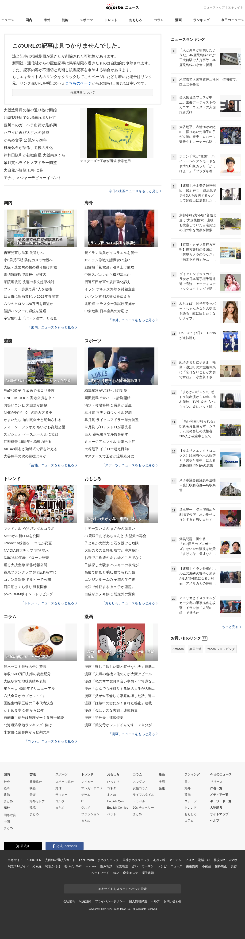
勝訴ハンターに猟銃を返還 (25, 311)
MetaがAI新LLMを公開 (22, 536)
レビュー (87, 781)
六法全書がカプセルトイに (25, 696)
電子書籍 (148, 873)
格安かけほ (52, 866)
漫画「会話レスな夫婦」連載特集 (111, 710)
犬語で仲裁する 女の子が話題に (109, 587)
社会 (7, 781)
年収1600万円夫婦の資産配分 (27, 674)
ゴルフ (60, 801)
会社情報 (69, 901)
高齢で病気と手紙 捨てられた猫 (109, 572)
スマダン (139, 781)
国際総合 (10, 815)
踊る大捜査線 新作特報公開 (25, 565)
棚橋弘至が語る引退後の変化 (28, 148)
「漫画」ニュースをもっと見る (133, 734)
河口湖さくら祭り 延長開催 (25, 587)
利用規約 (85, 901)
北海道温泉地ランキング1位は (28, 725)
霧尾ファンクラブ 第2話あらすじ (30, 572)
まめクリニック (108, 860)
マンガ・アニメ (92, 788)
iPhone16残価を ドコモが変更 (28, 543)
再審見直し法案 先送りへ (24, 253)
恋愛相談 (122, 866)
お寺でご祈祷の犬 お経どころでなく (113, 558)
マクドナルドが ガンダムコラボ (29, 528)
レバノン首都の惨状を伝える (107, 296)
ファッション (90, 814)
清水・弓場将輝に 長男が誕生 (108, 405)
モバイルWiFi (73, 866)
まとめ (8, 801)
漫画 (178, 20)
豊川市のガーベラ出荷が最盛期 (30, 125)
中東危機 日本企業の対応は (106, 311)
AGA (116, 873)
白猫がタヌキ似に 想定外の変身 (109, 594)
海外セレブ (37, 801)
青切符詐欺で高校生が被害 (25, 275)
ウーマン (148, 866)
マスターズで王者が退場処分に (109, 456)
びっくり (113, 781)
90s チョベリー (143, 807)
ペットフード (100, 873)
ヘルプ (214, 820)
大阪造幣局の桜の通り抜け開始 (30, 110)
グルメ (85, 807)
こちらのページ (78, 83)
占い (135, 866)
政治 (7, 794)
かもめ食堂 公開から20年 (25, 140)
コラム (159, 20)
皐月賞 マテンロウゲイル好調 (108, 412)
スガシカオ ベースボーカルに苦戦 (31, 434)
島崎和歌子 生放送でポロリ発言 (29, 391)
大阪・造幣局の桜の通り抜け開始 (30, 267)
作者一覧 (216, 788)
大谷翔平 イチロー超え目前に (108, 449)
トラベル (139, 801)
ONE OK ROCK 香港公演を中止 (29, 398)
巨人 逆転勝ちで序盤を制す (106, 434)
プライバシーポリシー (110, 901)
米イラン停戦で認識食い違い (107, 260)
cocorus (91, 866)
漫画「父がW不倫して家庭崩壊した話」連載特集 (121, 696)
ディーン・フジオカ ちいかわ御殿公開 (34, 427)
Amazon (178, 649)
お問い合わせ (173, 901)
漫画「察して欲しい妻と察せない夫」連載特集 (121, 667)
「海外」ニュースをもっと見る (133, 320)
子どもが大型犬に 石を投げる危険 (111, 543)
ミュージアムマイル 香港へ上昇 (109, 442)
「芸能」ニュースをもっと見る (52, 465)
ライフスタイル (143, 794)
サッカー (61, 794)
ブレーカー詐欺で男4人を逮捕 (28, 289)
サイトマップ (219, 814)
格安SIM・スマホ (225, 860)
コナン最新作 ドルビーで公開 (27, 579)
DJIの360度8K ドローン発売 (26, 558)
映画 (33, 788)
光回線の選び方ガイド (60, 860)
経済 (7, 788)
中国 (7, 821)
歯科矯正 (221, 866)
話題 (162, 788)
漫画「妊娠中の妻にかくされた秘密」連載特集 (121, 703)
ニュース (7, 20)
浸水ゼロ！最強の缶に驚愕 (25, 667)
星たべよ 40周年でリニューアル (29, 688)
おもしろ (135, 20)
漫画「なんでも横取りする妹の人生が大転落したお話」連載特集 (121, 688)
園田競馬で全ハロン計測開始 (107, 398)
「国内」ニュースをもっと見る (52, 327)
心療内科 (159, 860)
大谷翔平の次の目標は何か (25, 456)
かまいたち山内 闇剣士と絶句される (32, 420)
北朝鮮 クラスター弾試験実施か (109, 304)
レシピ (162, 866)
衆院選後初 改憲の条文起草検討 (29, 282)
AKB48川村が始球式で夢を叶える (30, 449)
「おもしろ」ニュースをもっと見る (130, 603)
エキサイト (235, 7)
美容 (234, 866)
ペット (111, 814)
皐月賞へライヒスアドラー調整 (30, 163)
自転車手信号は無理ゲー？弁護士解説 (34, 718)
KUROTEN (34, 860)
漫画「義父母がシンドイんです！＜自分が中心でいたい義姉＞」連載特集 (121, 725)
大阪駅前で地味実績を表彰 (25, 681)
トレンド (111, 20)
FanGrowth (86, 860)
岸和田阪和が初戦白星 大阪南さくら (34, 155)
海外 (47, 20)
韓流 (33, 807)
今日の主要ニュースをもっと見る (135, 191)
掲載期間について (82, 92)
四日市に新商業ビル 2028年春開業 (31, 296)
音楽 (33, 794)
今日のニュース (232, 20)
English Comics (117, 807)
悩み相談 (106, 866)
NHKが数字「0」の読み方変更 (28, 412)
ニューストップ (214, 7)
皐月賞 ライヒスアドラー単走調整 (111, 420)
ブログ (189, 860)
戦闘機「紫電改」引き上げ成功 (109, 267)
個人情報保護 (138, 901)
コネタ (111, 788)
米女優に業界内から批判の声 (27, 732)
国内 (29, 20)
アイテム (175, 860)
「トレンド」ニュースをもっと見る (49, 603)
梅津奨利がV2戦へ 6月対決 (105, 391)
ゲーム (85, 794)
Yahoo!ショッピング (221, 649)
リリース (216, 781)
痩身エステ (130, 873)
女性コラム (140, 788)
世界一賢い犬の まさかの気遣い (109, 528)
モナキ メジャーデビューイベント (32, 178)
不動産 (206, 866)
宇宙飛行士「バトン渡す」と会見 (30, 318)
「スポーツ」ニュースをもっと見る (130, 465)
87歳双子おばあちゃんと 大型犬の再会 (115, 536)
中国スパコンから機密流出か (107, 275)
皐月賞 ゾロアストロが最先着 (108, 427)
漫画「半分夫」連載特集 (103, 718)
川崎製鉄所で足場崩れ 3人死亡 (30, 118)
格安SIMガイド (18, 866)
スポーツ (86, 20)
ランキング (201, 20)
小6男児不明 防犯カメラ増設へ (28, 260)
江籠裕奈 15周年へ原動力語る (27, 442)
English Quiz (115, 801)
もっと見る (231, 627)
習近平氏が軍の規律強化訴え (107, 282)
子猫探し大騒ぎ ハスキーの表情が (111, 565)
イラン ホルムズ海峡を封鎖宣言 (109, 289)
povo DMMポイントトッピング (28, 594)
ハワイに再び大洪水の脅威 (26, 133)
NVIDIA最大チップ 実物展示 (26, 550)
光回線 (37, 866)
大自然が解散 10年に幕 (23, 170)
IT (82, 801)
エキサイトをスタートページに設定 (122, 889)
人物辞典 (216, 807)
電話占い (204, 860)
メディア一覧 (219, 794)
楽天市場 (195, 649)
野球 (58, 788)
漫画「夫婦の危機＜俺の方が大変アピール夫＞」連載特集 (121, 674)
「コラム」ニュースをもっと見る (50, 741)
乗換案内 (192, 866)
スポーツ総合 (64, 781)
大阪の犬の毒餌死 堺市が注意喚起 (111, 550)
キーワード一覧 (220, 801)
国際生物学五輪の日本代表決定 (29, 703)
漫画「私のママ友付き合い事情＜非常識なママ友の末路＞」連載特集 (121, 681)
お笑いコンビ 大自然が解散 (25, 405)
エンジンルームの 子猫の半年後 (109, 579)
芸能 (65, 20)
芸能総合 (36, 781)
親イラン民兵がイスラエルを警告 (111, 253)
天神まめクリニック (136, 860)
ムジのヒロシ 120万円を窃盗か (28, 304)
